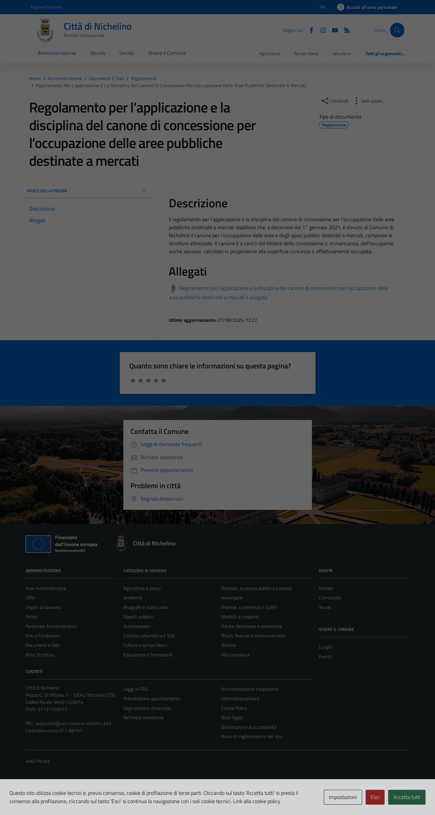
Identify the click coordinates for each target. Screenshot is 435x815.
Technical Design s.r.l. (65, 798)
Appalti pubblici (138, 616)
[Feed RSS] (344, 29)
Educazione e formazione (147, 654)
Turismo (228, 645)
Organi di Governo (43, 607)
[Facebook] (309, 29)
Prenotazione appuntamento (151, 698)
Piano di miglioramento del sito (251, 736)
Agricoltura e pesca (142, 588)
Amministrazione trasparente (250, 689)
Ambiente (133, 597)
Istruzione (342, 53)
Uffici (30, 597)
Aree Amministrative (46, 588)
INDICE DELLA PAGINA (87, 190)
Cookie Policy (234, 707)
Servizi (126, 53)
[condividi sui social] (334, 101)
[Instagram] (321, 29)
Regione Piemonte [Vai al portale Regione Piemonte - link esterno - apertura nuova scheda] (46, 7)
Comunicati (330, 597)
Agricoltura (269, 53)
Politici (32, 616)
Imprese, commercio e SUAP (248, 607)
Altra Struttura (40, 654)
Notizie (326, 588)
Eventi (325, 656)
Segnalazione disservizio (147, 707)
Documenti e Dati (43, 645)
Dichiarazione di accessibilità (248, 726)
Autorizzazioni (137, 626)
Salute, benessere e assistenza (251, 626)
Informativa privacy (240, 698)
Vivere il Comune (167, 53)
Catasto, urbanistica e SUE (149, 635)
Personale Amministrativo (51, 626)
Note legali (232, 717)
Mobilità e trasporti (239, 616)
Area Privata (38, 761)
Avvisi (325, 607)
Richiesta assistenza (143, 717)
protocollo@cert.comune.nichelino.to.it (73, 723)
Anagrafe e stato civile (145, 607)
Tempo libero (306, 53)
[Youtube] (333, 29)
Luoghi (325, 646)
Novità (97, 53)
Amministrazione (57, 53)
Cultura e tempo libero (145, 645)
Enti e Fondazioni (42, 635)
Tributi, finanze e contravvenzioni (253, 635)
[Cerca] (397, 30)
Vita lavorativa (235, 654)
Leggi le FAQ (135, 689)
